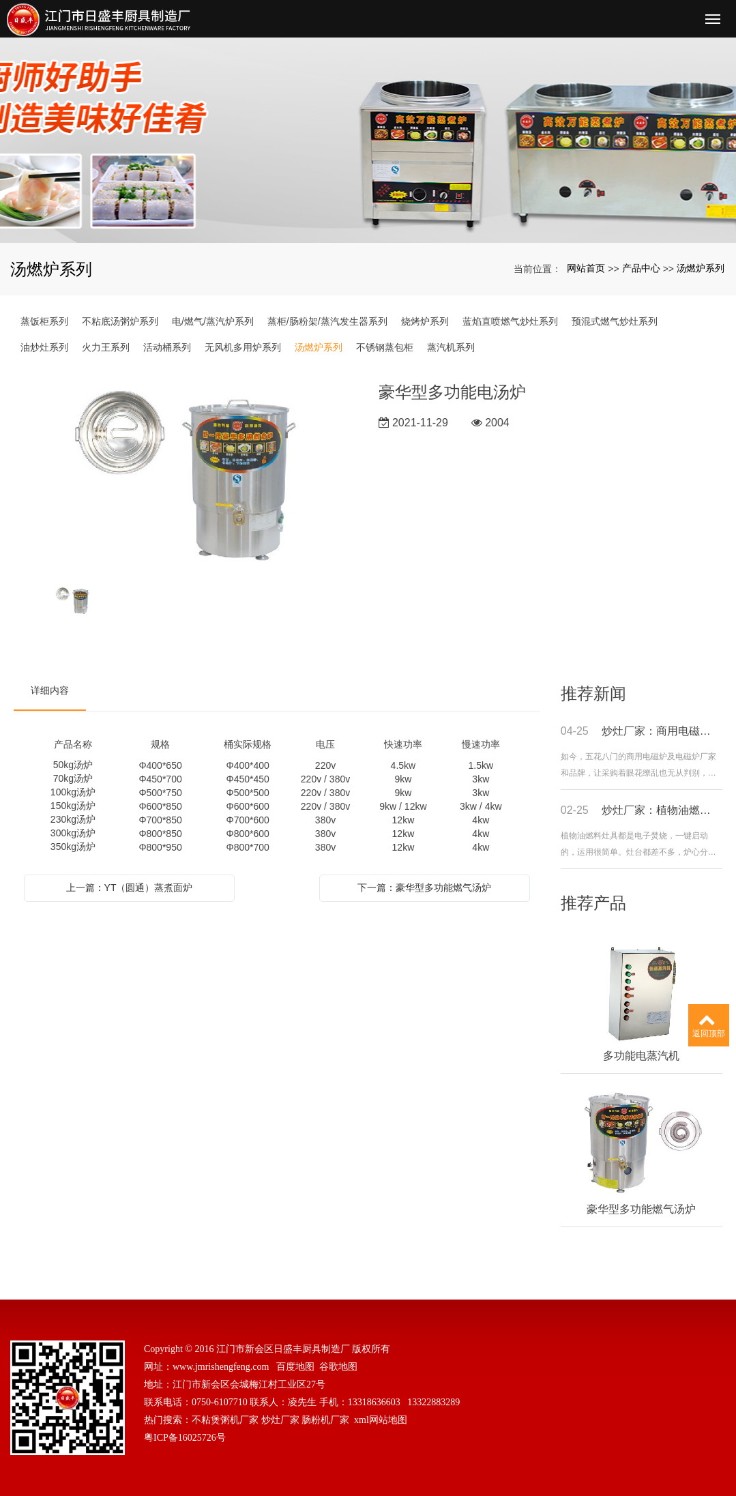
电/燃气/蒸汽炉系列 (213, 321)
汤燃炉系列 (700, 268)
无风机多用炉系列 (243, 347)
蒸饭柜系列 (44, 321)
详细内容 (50, 690)
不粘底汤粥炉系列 (120, 321)
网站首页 (586, 268)
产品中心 (641, 268)
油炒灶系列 (44, 347)
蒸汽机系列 (451, 347)
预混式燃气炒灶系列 (615, 321)
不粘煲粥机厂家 (225, 1420)
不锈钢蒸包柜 (384, 347)
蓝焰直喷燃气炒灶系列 (510, 321)
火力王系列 (106, 347)
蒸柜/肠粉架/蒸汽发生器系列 (327, 321)
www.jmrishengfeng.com (221, 1367)
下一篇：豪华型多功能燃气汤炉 (424, 887)
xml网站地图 (380, 1420)
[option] (186, 476)
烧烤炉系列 (425, 321)
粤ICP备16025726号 (185, 1438)
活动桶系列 (167, 347)
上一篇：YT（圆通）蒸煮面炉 (129, 887)
